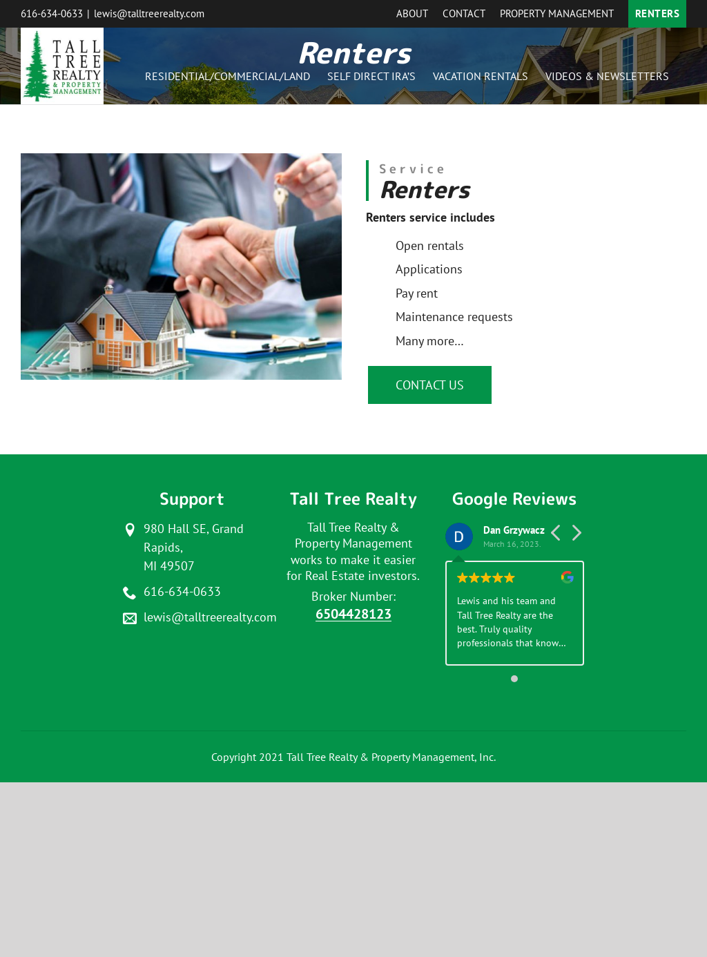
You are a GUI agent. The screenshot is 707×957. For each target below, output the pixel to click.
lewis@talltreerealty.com (149, 13)
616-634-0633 (52, 13)
